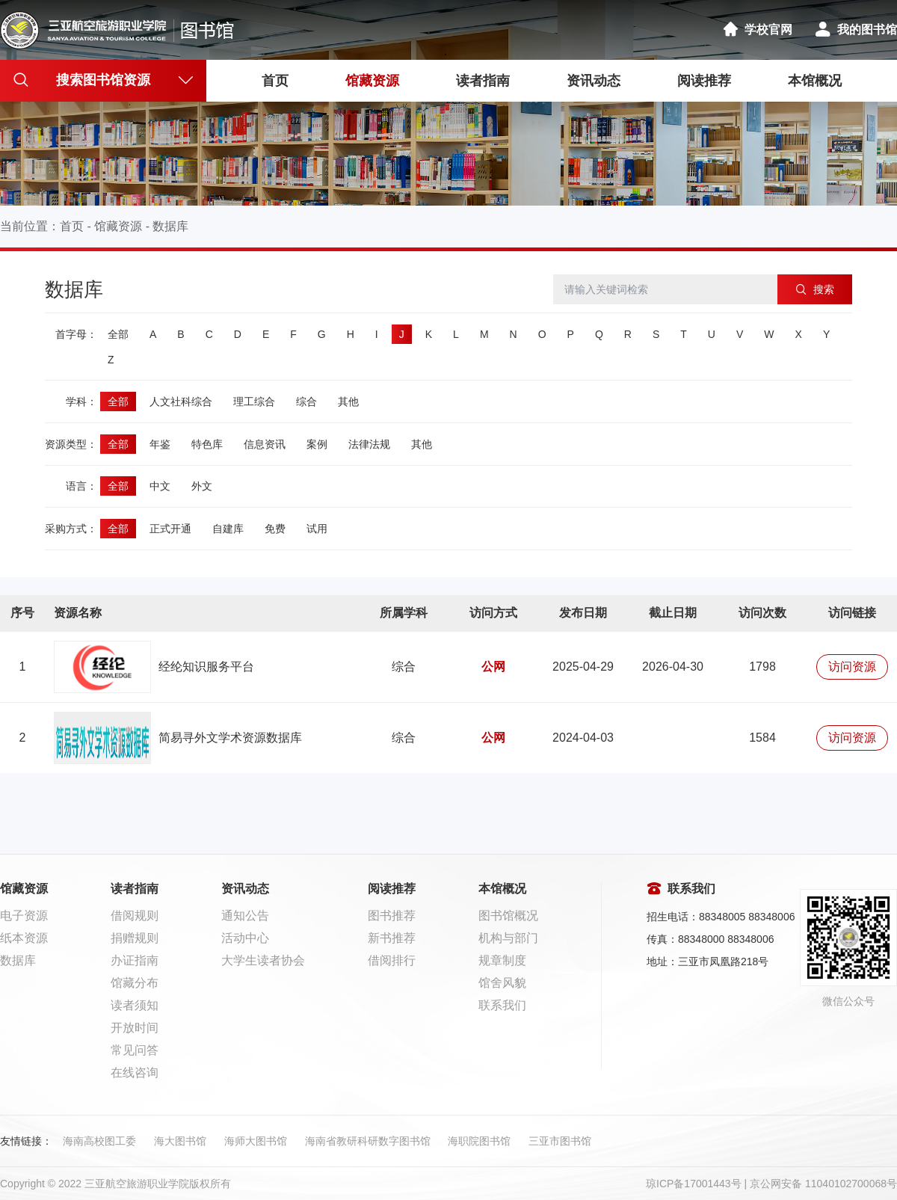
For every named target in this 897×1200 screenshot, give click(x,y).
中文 (160, 486)
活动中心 (245, 938)
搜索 (815, 289)
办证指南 (134, 960)
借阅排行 (392, 960)
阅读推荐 (704, 80)
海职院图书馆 (479, 1141)
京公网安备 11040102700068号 (823, 1184)
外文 (201, 486)
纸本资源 (24, 938)
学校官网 (757, 29)
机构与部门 (508, 938)
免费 (275, 529)
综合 (306, 401)
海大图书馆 (180, 1141)
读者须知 (134, 1005)
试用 (316, 529)
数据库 (170, 226)
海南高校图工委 (99, 1141)
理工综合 (254, 401)
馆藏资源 (372, 80)
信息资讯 (265, 444)
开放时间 (134, 1027)
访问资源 (852, 666)
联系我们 (502, 1005)
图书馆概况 (508, 915)
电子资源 (24, 915)
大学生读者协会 (263, 960)
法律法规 (369, 444)
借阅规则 (134, 915)
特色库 (207, 444)
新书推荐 (392, 938)
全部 (118, 334)
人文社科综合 (181, 401)
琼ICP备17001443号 (694, 1184)
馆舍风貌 (502, 982)
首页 (275, 80)
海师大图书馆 (255, 1141)
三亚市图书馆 (559, 1141)
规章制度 (502, 960)
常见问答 (134, 1050)
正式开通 (170, 529)
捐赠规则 (134, 938)
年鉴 (160, 444)
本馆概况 (815, 80)
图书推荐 (392, 915)
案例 (316, 444)
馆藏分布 (134, 982)
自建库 (228, 529)
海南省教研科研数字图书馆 (368, 1141)
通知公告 (245, 915)
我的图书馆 (856, 29)
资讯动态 (593, 80)
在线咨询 (134, 1072)
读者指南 (483, 80)
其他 (348, 401)
